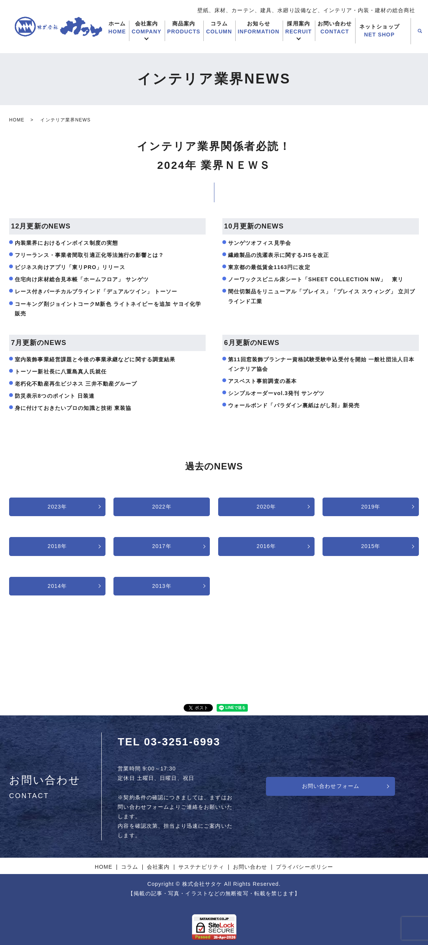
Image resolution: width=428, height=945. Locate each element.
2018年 (57, 546)
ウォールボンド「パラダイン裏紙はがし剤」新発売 (294, 405)
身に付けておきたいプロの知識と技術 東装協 (73, 408)
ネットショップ (379, 31)
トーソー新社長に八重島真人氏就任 (61, 372)
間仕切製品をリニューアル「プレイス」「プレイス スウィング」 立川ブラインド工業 (321, 296)
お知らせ (259, 28)
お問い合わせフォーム (330, 786)
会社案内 (146, 28)
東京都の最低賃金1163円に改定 (269, 267)
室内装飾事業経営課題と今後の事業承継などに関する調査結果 (95, 359)
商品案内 (184, 28)
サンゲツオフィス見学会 (259, 243)
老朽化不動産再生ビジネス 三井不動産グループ (76, 384)
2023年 (57, 507)
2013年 (162, 586)
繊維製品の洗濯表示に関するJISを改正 (278, 255)
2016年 (266, 546)
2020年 (266, 507)
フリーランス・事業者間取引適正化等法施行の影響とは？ (89, 255)
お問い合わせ (335, 28)
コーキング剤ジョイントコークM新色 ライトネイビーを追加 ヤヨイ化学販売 (108, 309)
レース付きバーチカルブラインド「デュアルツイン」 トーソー (96, 291)
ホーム (117, 28)
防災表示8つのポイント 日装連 (54, 396)
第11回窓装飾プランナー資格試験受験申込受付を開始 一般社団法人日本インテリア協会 (321, 364)
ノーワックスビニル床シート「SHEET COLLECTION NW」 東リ (315, 279)
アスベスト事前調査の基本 (262, 381)
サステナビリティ (201, 867)
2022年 (162, 507)
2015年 (371, 546)
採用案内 (298, 28)
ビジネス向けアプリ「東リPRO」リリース (70, 267)
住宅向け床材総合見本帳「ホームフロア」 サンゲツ (82, 279)
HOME (16, 120)
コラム (219, 28)
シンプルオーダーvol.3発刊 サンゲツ (276, 393)
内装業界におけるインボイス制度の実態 (66, 243)
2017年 (162, 546)
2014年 (57, 586)
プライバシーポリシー (304, 867)
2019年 (371, 507)
